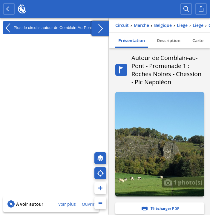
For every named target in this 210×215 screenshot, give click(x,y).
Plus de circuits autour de (47, 28)
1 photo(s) (183, 182)
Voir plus (67, 204)
